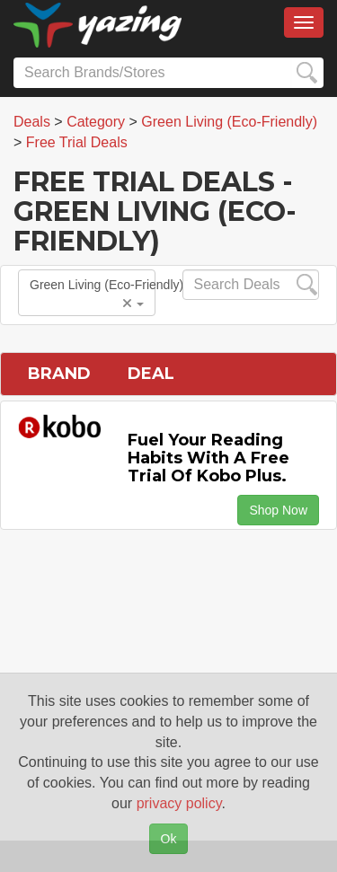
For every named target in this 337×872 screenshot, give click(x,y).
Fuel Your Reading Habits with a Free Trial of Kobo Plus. (208, 458)
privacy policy (179, 803)
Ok (169, 839)
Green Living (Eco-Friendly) (92, 293)
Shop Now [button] (278, 510)
